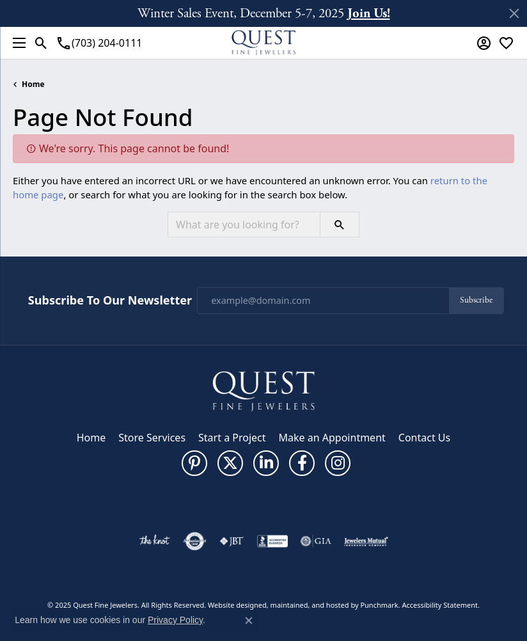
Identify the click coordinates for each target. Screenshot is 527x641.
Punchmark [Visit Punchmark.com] (379, 605)
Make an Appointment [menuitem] (332, 438)
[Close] (514, 13)
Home (33, 84)
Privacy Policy (175, 620)
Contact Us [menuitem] (424, 438)
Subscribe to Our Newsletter (110, 301)
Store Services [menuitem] (151, 438)
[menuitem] (154, 541)
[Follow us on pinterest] (194, 463)
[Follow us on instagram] (337, 463)
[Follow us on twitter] (230, 463)
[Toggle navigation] (16, 43)
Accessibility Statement (440, 605)
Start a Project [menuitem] (231, 438)
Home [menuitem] (91, 438)
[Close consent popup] (249, 620)
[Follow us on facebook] (302, 463)
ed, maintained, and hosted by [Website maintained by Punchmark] (309, 605)
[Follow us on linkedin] (266, 463)
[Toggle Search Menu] (41, 43)
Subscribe (476, 300)
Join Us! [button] (368, 13)
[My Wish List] (506, 43)
